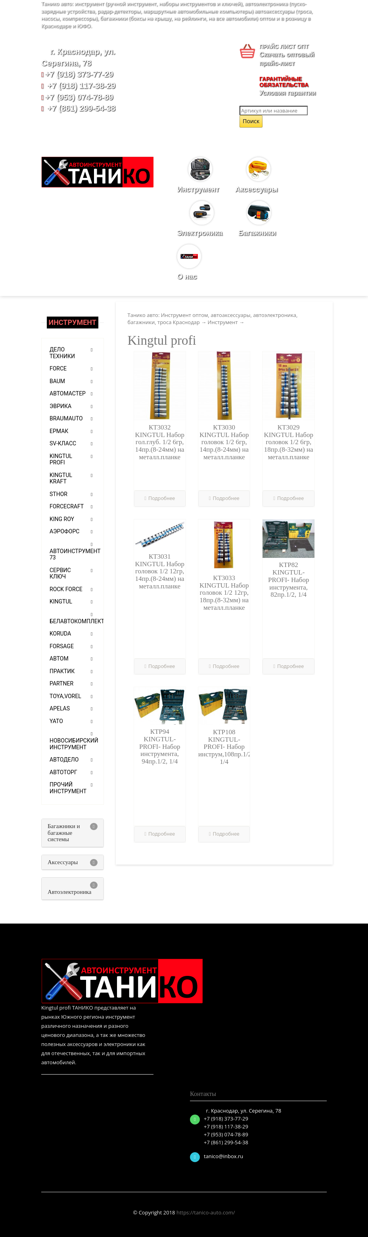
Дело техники (62, 352)
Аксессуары (258, 175)
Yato (56, 721)
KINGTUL (61, 601)
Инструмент (200, 175)
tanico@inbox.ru (223, 1156)
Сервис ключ (60, 573)
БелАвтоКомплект (77, 621)
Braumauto (66, 418)
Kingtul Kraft (61, 478)
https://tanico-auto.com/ (205, 1212)
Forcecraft (67, 506)
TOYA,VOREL (65, 696)
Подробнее (159, 498)
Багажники (259, 219)
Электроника (201, 219)
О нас (189, 262)
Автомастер (68, 393)
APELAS (60, 708)
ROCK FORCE (66, 589)
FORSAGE (62, 646)
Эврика (60, 406)
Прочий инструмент (68, 787)
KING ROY (62, 519)
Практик (62, 671)
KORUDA (60, 633)
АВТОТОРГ (63, 772)
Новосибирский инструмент (74, 743)
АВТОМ (59, 658)
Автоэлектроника (70, 892)
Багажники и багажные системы (64, 832)
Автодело (64, 759)
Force (58, 368)
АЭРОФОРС (64, 531)
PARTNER (61, 683)
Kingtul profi (61, 459)
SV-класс (63, 443)
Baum (57, 381)
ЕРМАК (59, 431)
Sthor (58, 494)
